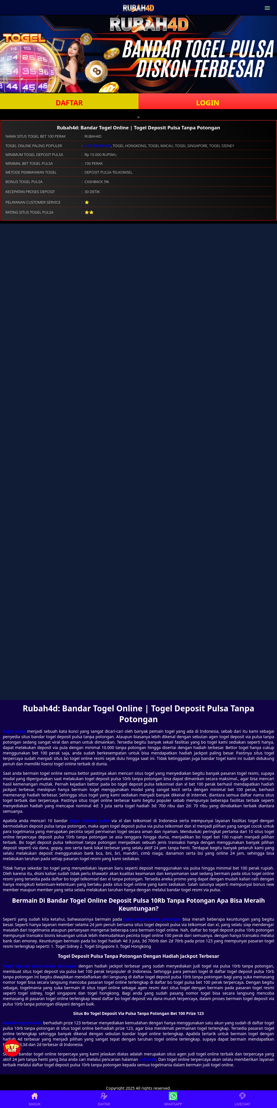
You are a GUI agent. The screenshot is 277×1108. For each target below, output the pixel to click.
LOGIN (207, 102)
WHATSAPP (173, 1099)
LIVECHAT (242, 1099)
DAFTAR (69, 102)
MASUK (35, 1099)
